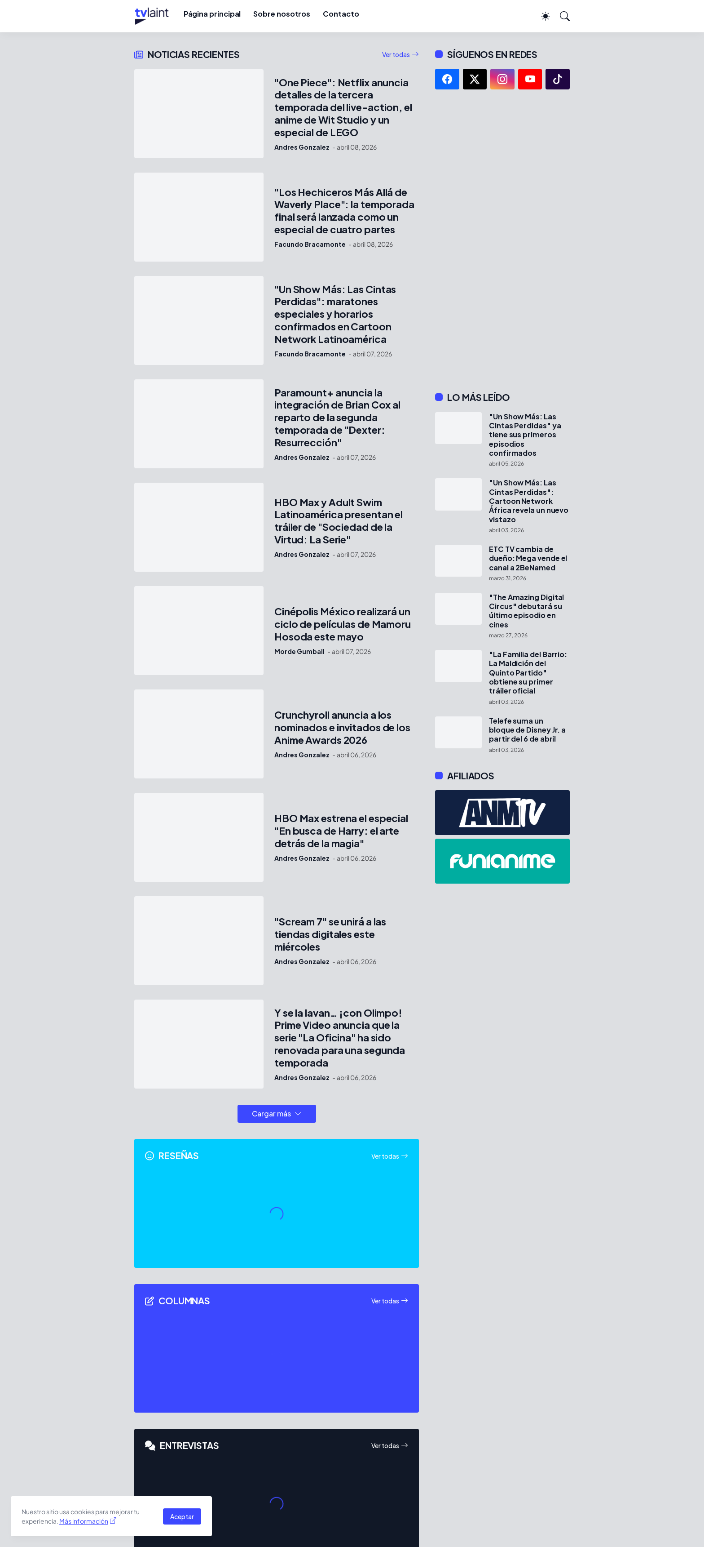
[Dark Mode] (541, 16)
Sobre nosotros (281, 13)
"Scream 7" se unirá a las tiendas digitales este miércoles (330, 934)
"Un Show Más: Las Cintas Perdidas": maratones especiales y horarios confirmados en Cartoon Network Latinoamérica (335, 314)
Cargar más (271, 1113)
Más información (83, 1521)
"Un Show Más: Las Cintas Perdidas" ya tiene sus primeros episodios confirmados (525, 435)
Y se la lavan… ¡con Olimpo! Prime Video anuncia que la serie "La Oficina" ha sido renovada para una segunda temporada (339, 1038)
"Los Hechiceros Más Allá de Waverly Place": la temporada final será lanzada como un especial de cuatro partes (344, 211)
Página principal (212, 13)
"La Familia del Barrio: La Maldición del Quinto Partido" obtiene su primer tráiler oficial (528, 672)
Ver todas (396, 54)
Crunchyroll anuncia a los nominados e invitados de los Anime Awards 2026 (342, 727)
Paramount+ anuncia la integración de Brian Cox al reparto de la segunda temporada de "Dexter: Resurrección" (337, 418)
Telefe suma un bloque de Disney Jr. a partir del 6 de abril (527, 730)
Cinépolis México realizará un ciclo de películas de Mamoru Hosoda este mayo (342, 624)
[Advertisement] (502, 240)
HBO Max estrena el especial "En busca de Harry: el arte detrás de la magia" (341, 830)
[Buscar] (561, 16)
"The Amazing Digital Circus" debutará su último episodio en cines (526, 611)
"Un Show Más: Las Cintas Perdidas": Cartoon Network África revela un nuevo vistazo (528, 501)
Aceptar (182, 1516)
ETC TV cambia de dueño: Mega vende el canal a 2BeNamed (528, 558)
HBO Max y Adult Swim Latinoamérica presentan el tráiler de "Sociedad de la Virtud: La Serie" (338, 521)
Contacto (341, 13)
